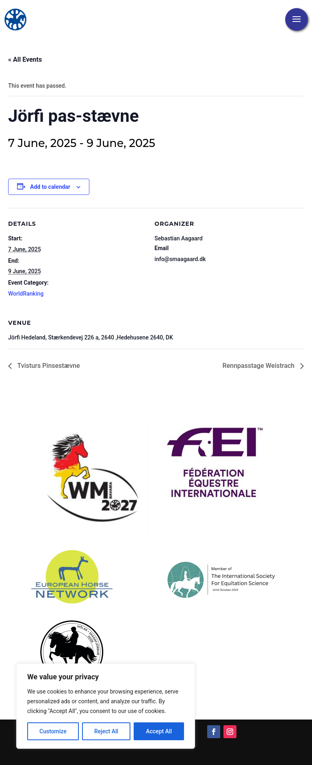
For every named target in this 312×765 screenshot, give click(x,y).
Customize (53, 731)
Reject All (106, 731)
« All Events (25, 59)
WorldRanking (25, 293)
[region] (105, 706)
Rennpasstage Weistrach (259, 366)
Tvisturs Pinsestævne (48, 366)
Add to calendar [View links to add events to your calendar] (50, 187)
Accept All (159, 731)
